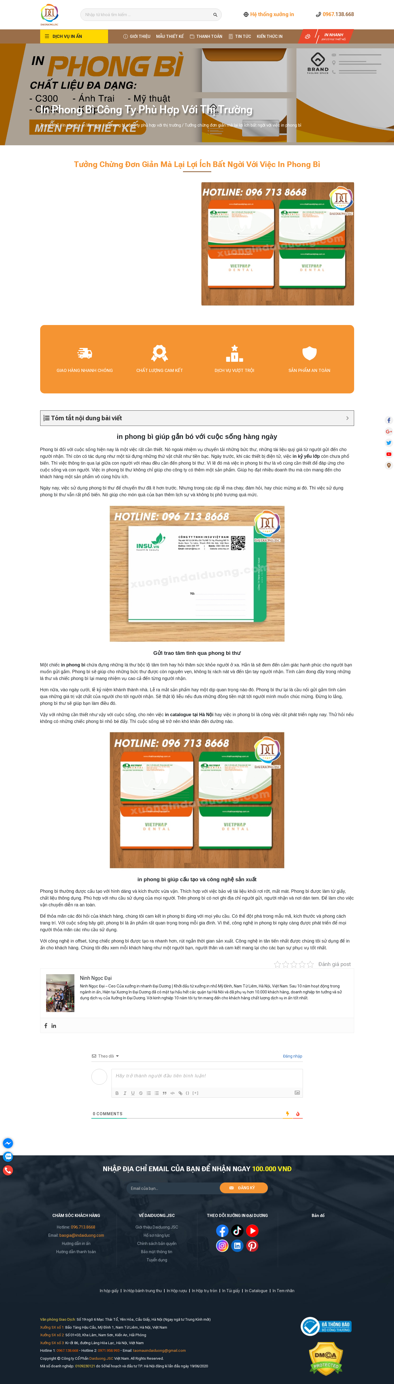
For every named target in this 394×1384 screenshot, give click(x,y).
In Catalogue (256, 1290)
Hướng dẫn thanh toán (76, 1251)
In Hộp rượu (177, 1290)
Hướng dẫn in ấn (76, 1243)
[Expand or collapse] (347, 418)
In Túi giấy (231, 1290)
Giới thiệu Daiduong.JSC (156, 1227)
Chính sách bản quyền (156, 1243)
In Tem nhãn (283, 1290)
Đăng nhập (292, 1056)
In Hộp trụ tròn (204, 1290)
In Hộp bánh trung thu (143, 1290)
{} (188, 1093)
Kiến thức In (270, 36)
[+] (196, 1093)
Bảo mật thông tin (156, 1251)
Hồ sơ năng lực (157, 1235)
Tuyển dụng (157, 1260)
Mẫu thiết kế (170, 36)
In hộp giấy (109, 1290)
